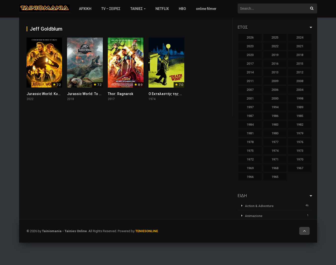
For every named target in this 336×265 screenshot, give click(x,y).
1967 (299, 168)
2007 (250, 90)
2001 (250, 98)
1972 (250, 159)
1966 (250, 177)
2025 (274, 37)
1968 (274, 168)
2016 (274, 63)
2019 (274, 55)
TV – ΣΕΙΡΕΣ (110, 9)
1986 (274, 116)
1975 (250, 151)
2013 (274, 72)
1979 (299, 133)
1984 (250, 124)
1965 (274, 177)
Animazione (253, 216)
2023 (250, 46)
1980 (274, 133)
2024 (299, 37)
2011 (250, 81)
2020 (250, 55)
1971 (274, 159)
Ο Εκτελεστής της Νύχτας (170, 94)
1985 (299, 116)
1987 (250, 116)
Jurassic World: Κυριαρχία (49, 94)
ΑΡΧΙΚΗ (85, 9)
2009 (274, 81)
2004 (299, 90)
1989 (299, 107)
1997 (250, 107)
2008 (299, 81)
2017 (250, 63)
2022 (274, 46)
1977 (274, 142)
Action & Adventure (259, 206)
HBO (182, 9)
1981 (250, 133)
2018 (299, 55)
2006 (274, 90)
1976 (299, 142)
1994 (274, 107)
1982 (299, 124)
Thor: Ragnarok (120, 94)
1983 (274, 124)
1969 (250, 168)
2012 (299, 72)
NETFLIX (162, 9)
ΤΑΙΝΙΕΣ (136, 9)
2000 (274, 98)
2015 (299, 63)
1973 (299, 151)
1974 (274, 151)
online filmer (206, 9)
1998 (299, 98)
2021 (299, 46)
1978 (250, 142)
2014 (250, 72)
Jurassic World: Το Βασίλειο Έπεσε (96, 94)
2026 (250, 37)
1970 (299, 159)
